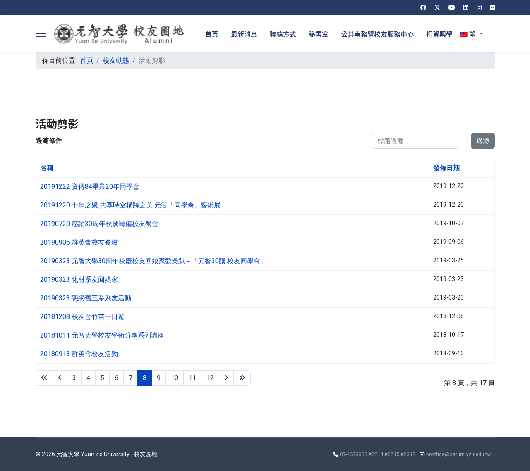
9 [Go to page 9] (159, 378)
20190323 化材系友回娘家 (79, 279)
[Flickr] (492, 7)
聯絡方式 (283, 34)
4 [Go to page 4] (88, 378)
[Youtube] (451, 7)
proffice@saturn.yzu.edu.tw (458, 454)
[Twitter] (437, 7)
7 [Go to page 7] (130, 378)
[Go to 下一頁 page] (226, 378)
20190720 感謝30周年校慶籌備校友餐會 (99, 224)
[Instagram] (479, 7)
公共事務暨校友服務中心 (377, 34)
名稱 (46, 168)
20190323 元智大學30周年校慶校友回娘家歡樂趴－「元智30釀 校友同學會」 (153, 261)
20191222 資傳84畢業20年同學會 (89, 186)
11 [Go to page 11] (192, 378)
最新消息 (244, 34)
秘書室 (319, 34)
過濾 (482, 141)
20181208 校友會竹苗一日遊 (82, 317)
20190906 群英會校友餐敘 (79, 242)
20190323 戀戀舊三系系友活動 (85, 298)
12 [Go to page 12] (210, 378)
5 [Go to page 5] (102, 378)
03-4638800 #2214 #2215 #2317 (377, 454)
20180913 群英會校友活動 (79, 354)
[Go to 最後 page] (242, 378)
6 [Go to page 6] (116, 378)
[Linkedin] (465, 7)
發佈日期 (446, 168)
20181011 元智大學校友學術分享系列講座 (102, 335)
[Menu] (41, 33)
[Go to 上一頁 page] (60, 378)
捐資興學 (439, 34)
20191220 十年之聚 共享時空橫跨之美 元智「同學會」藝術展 (130, 205)
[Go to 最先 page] (44, 378)
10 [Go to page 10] (174, 378)
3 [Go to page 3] (74, 378)
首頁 (211, 34)
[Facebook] (423, 7)
